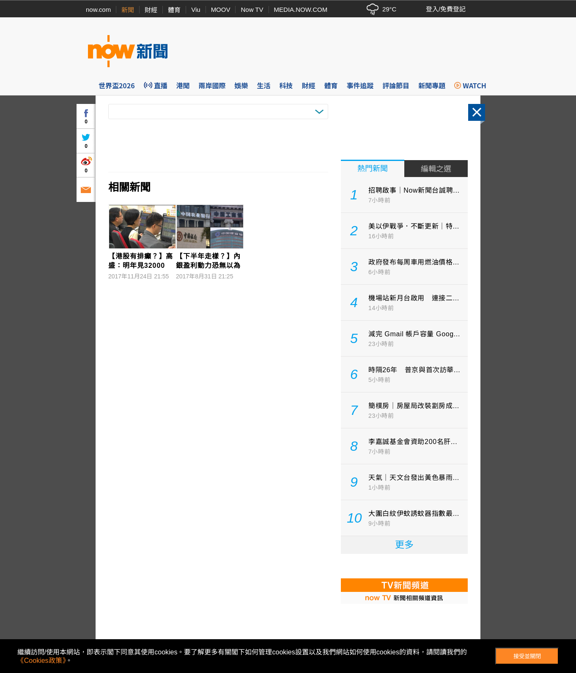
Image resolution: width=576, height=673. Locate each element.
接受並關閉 (527, 656)
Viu (195, 9)
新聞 (127, 10)
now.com (98, 9)
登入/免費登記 (446, 9)
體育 (174, 10)
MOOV (220, 9)
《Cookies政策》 (41, 660)
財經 (151, 10)
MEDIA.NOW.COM (301, 9)
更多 (404, 544)
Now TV (252, 9)
